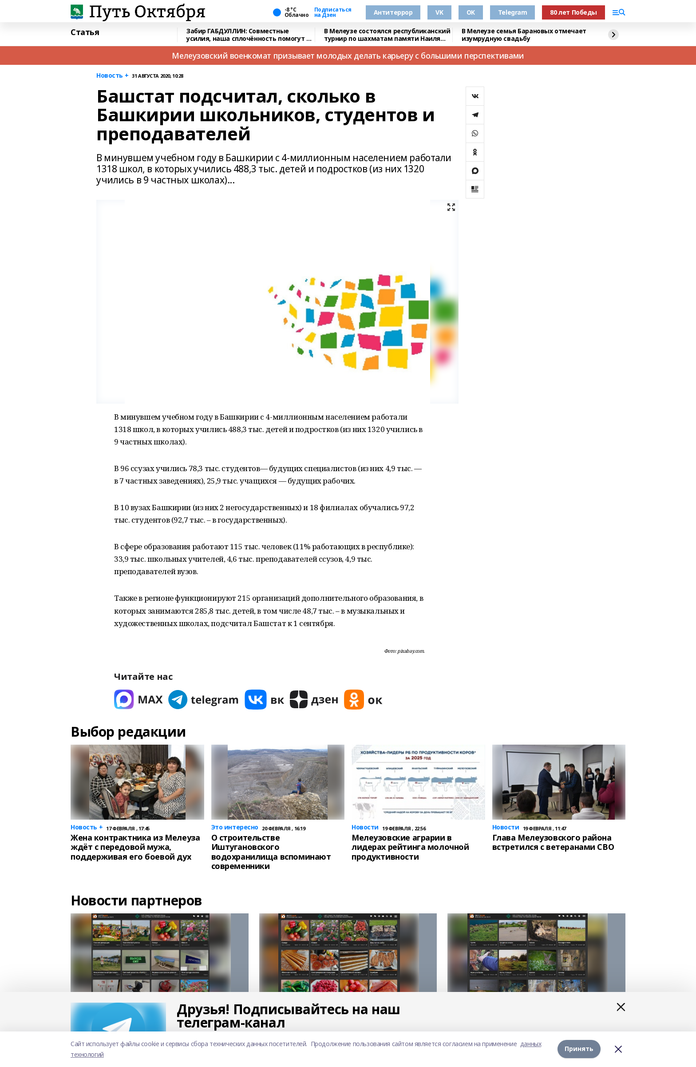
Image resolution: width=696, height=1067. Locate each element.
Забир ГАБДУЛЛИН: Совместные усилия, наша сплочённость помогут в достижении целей (248, 35)
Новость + (112, 75)
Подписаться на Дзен (333, 12)
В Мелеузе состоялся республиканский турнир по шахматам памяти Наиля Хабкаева (387, 35)
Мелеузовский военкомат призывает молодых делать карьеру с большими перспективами (348, 55)
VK (439, 12)
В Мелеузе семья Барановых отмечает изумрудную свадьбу (524, 35)
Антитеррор (393, 12)
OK (471, 12)
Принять (579, 1049)
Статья (85, 32)
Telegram (512, 12)
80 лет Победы (573, 12)
